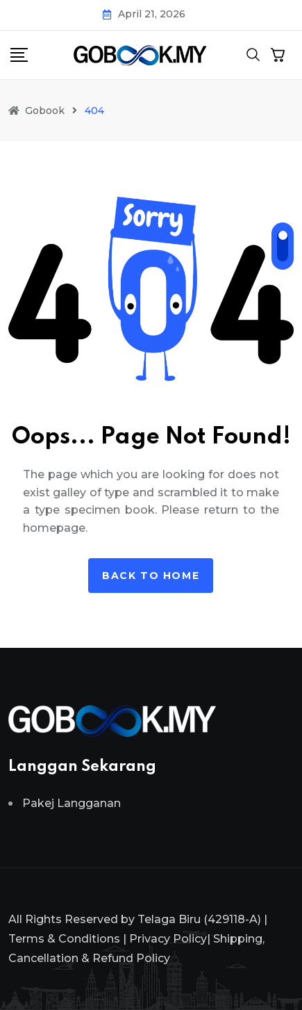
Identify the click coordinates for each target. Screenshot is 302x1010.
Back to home (150, 575)
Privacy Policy (168, 938)
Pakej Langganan (71, 803)
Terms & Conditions (64, 938)
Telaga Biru (169, 919)
